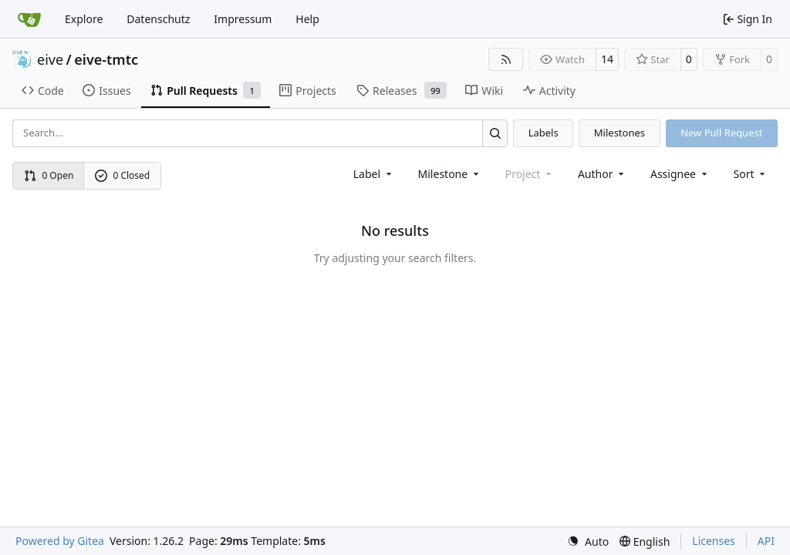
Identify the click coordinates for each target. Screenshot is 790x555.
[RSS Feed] (506, 59)
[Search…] (495, 132)
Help (307, 19)
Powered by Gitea (59, 540)
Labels (543, 133)
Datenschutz (158, 19)
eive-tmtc (106, 59)
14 (607, 59)
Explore (84, 19)
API (766, 540)
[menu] (751, 174)
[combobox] (373, 174)
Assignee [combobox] (680, 173)
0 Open (49, 175)
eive (50, 59)
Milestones (619, 133)
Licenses (713, 540)
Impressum (243, 19)
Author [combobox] (602, 173)
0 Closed (122, 175)
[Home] (29, 19)
